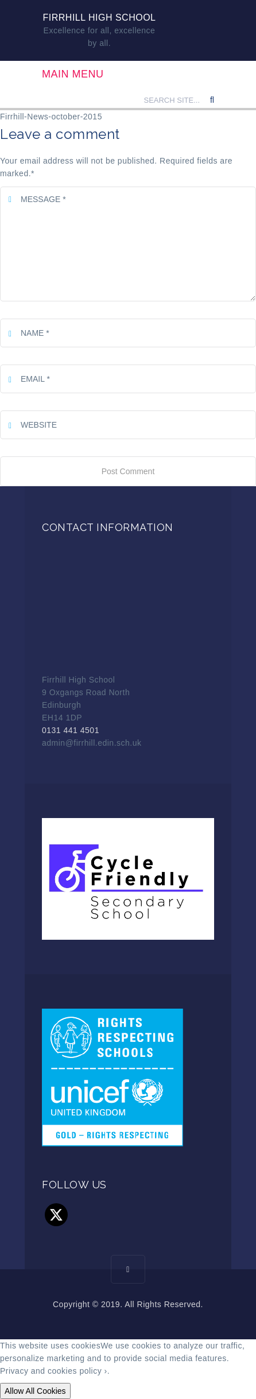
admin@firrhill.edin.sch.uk (92, 742)
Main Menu (73, 74)
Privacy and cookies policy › (53, 1370)
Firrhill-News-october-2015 (51, 116)
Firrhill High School (99, 17)
